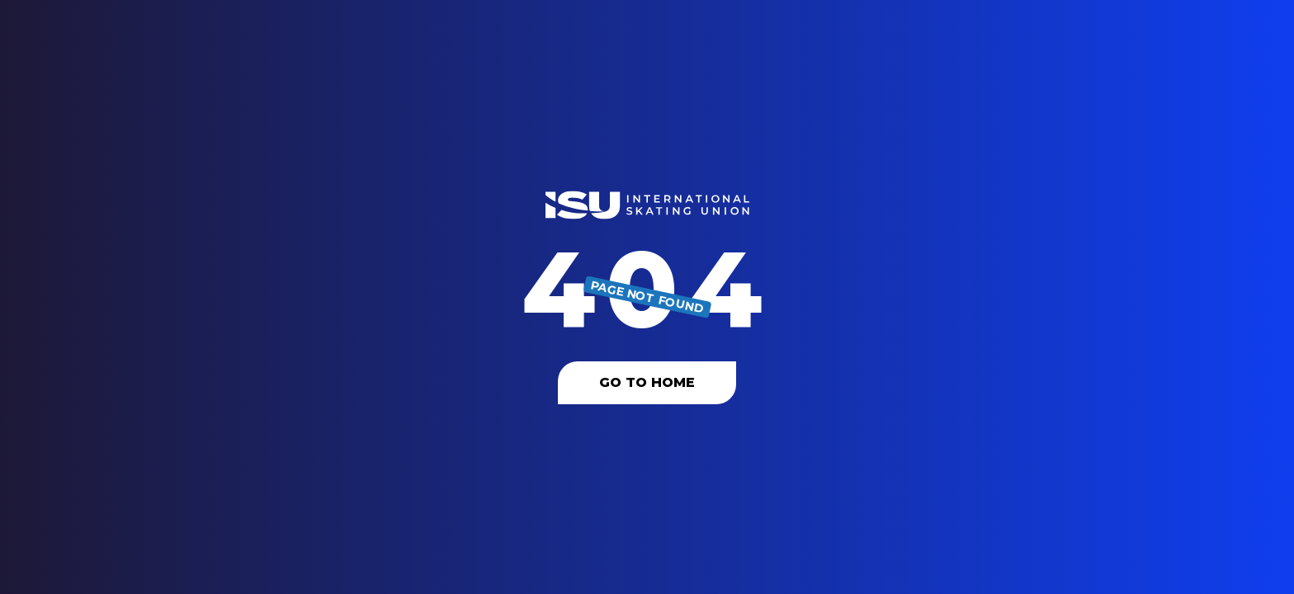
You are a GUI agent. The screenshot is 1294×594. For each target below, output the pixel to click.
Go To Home (647, 382)
